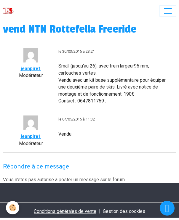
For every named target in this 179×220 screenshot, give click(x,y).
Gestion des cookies (124, 211)
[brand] (10, 11)
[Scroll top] (167, 208)
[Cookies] (12, 207)
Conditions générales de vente (65, 211)
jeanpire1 (31, 68)
